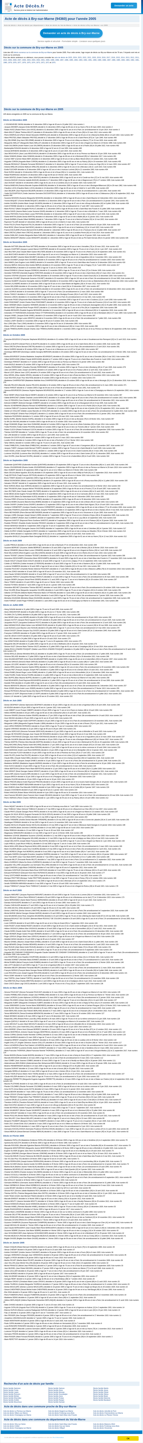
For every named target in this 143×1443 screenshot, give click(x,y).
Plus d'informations (94, 1438)
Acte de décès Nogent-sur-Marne (60, 1410)
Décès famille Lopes (11, 1391)
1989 (99, 59)
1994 (76, 59)
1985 (118, 59)
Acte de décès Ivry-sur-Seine (59, 1425)
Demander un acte (123, 5)
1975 (29, 61)
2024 (75, 56)
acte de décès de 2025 (63, 56)
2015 (118, 56)
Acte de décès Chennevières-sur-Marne (108, 1412)
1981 (137, 59)
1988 (104, 59)
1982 (132, 59)
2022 (84, 56)
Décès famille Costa (10, 1389)
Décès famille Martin (100, 1387)
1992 (85, 59)
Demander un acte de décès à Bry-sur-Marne (71, 32)
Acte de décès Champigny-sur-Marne (17, 1414)
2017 (108, 56)
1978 (14, 61)
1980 (5, 61)
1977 (19, 61)
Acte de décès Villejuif (56, 1427)
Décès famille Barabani (101, 1399)
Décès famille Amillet (11, 1399)
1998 (57, 59)
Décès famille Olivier (100, 1391)
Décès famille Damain (56, 1401)
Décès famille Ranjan (56, 1399)
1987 (109, 59)
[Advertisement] (71, 84)
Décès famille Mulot (100, 1395)
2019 (99, 56)
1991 (90, 59)
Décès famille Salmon (56, 1387)
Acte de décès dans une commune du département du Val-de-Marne (44, 1418)
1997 (62, 59)
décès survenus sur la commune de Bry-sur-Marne (33, 51)
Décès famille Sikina (100, 1393)
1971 (47, 61)
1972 (43, 61)
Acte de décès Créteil (11, 1425)
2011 (137, 56)
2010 (5, 59)
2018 (103, 56)
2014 (123, 56)
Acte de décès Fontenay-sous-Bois (61, 1412)
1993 (81, 59)
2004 (29, 59)
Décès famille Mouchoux (12, 1401)
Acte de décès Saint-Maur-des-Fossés (62, 1414)
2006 (24, 59)
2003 (33, 59)
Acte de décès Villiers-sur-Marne (15, 1412)
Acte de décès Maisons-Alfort (104, 1423)
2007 (19, 59)
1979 (10, 61)
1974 (33, 61)
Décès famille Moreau (56, 1391)
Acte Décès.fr (29, 6)
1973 (38, 61)
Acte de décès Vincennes (102, 1427)
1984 (123, 59)
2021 (89, 56)
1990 (95, 59)
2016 (113, 56)
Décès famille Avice (55, 1395)
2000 (47, 59)
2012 (132, 56)
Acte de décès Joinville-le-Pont (104, 1410)
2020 (94, 56)
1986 (113, 59)
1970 (53, 61)
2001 (43, 59)
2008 (15, 59)
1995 (71, 59)
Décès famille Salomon (12, 1387)
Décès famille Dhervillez (12, 1397)
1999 (52, 59)
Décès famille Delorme (101, 1397)
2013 (127, 56)
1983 (128, 59)
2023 (80, 56)
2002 (38, 59)
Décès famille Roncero (11, 1393)
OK (128, 1438)
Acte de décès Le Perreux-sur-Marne (17, 1410)
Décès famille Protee (56, 1397)
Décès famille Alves (55, 1389)
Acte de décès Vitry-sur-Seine (14, 1423)
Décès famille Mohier (11, 1395)
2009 (10, 59)
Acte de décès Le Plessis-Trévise (105, 1414)
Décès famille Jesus (100, 1389)
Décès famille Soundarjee (57, 1393)
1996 (66, 59)
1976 (24, 61)
